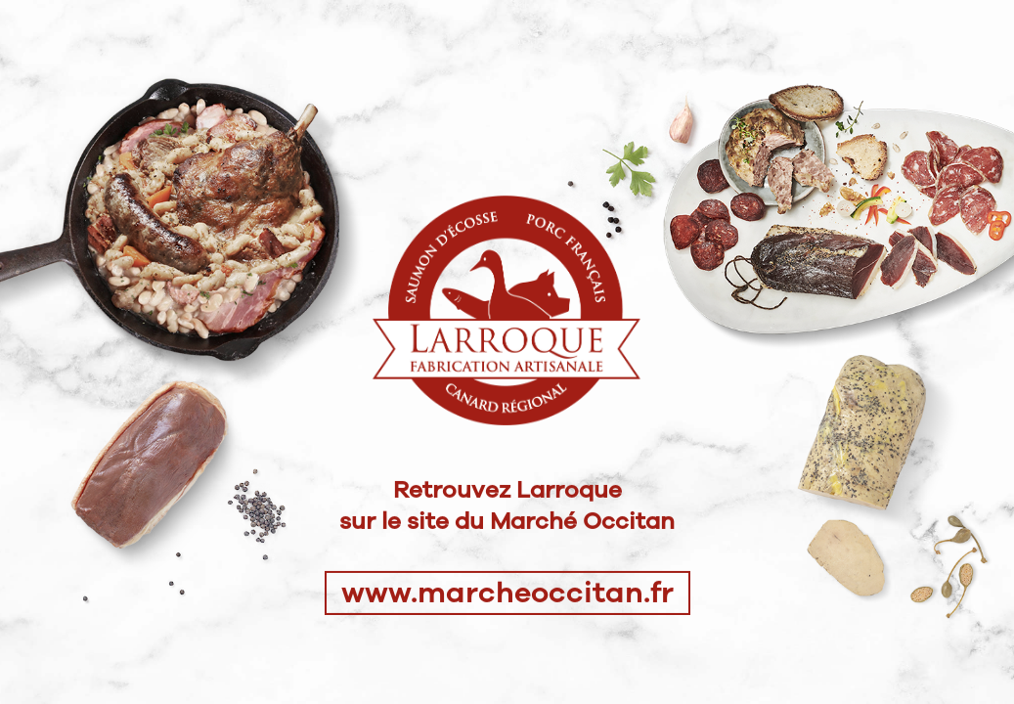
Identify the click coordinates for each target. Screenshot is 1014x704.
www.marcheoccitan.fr (507, 592)
